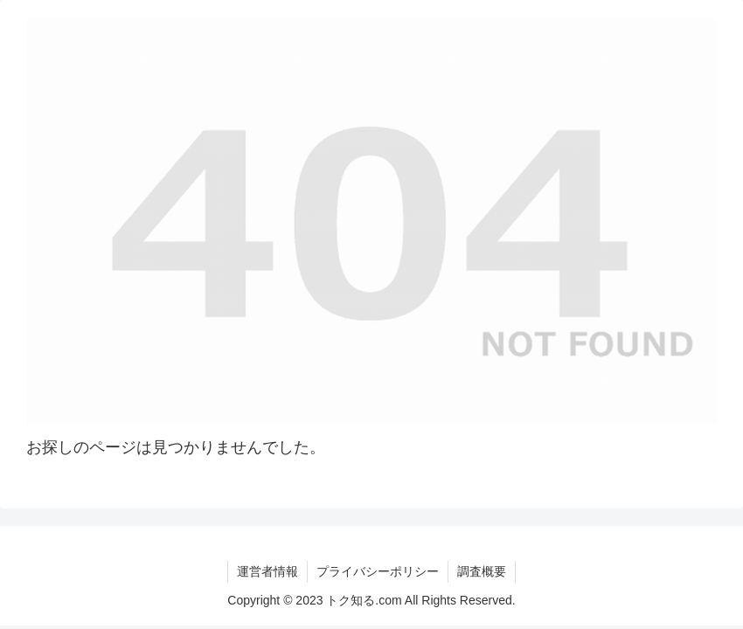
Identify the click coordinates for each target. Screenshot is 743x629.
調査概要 (481, 571)
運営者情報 (267, 571)
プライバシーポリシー (377, 571)
